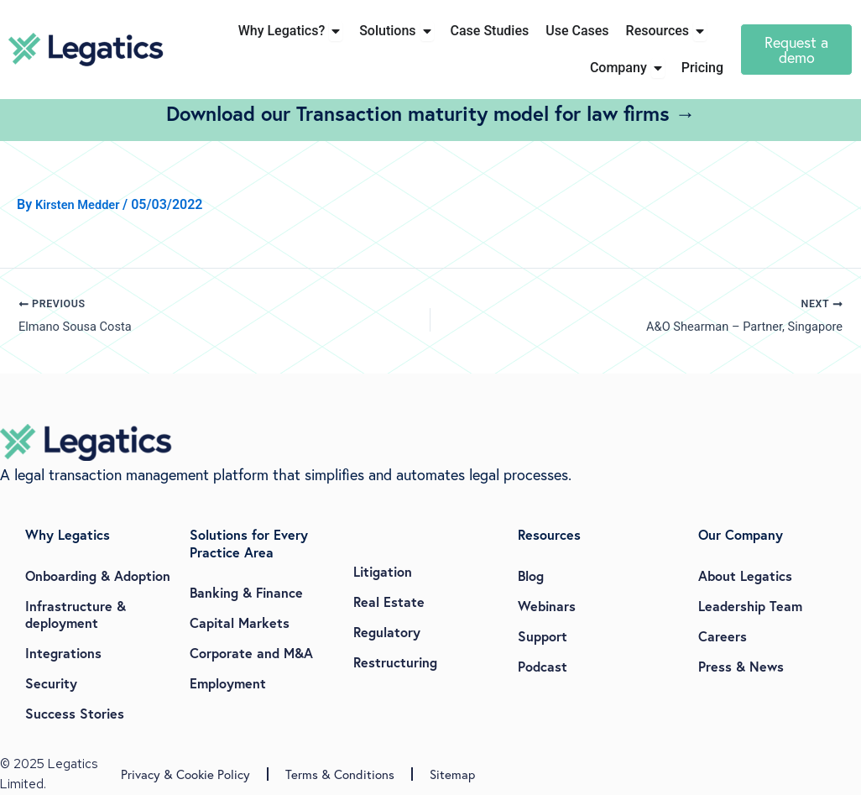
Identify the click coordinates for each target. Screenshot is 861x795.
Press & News (741, 666)
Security (51, 683)
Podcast (542, 666)
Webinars (547, 606)
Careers (722, 636)
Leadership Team (750, 606)
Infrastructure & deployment (75, 614)
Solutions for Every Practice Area (249, 543)
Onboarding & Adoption (97, 575)
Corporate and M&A (251, 653)
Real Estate (389, 601)
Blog (531, 575)
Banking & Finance (246, 593)
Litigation (382, 571)
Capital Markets (240, 623)
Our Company (740, 534)
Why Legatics (67, 534)
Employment (228, 684)
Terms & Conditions (339, 774)
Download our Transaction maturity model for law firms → (431, 113)
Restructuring (395, 662)
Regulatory (386, 632)
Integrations (63, 653)
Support (542, 636)
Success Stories (74, 713)
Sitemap (452, 774)
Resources (549, 534)
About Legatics (745, 575)
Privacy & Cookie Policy (185, 774)
